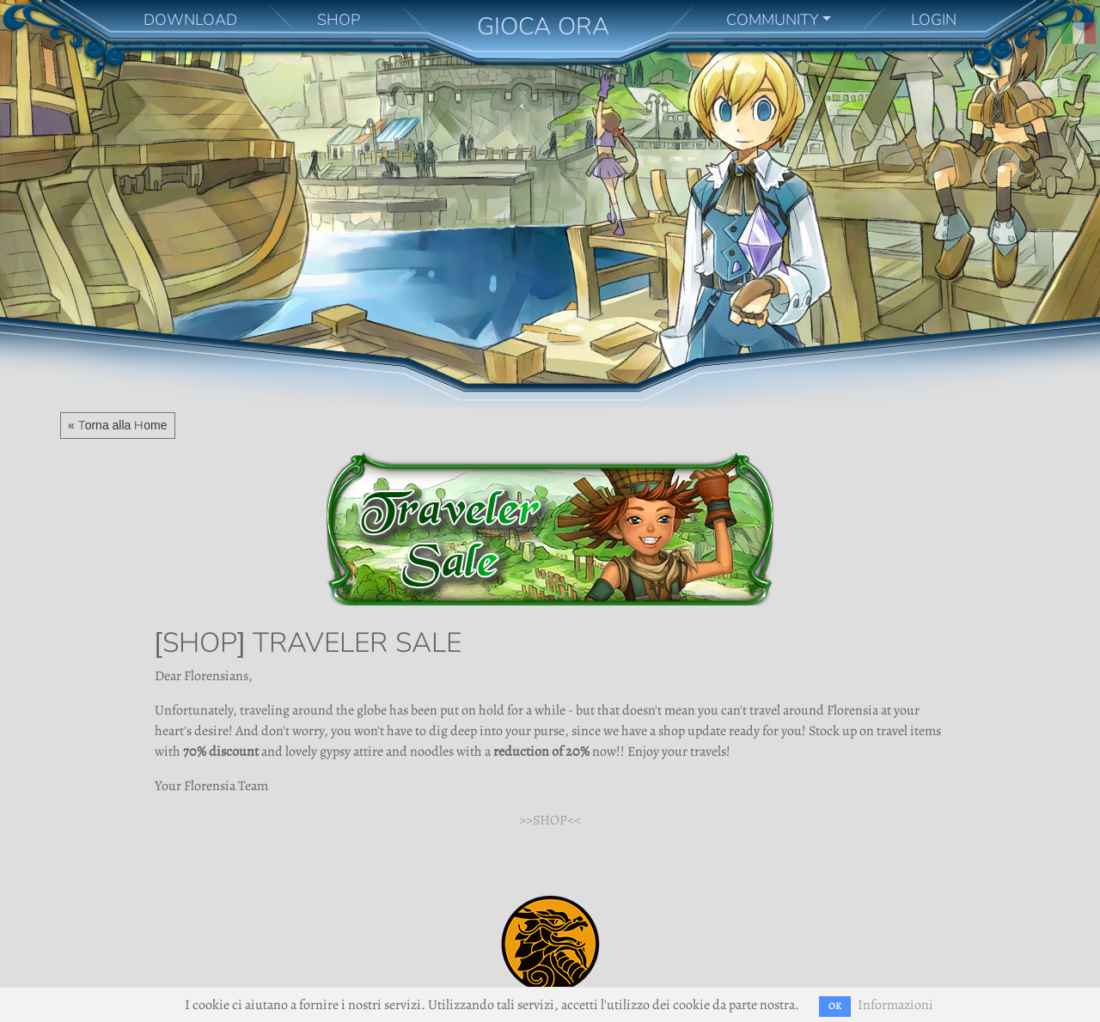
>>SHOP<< (550, 820)
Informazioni (895, 1004)
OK (834, 1006)
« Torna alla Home (118, 425)
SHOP (338, 19)
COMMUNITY (772, 19)
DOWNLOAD (190, 19)
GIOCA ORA (543, 26)
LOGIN (933, 19)
